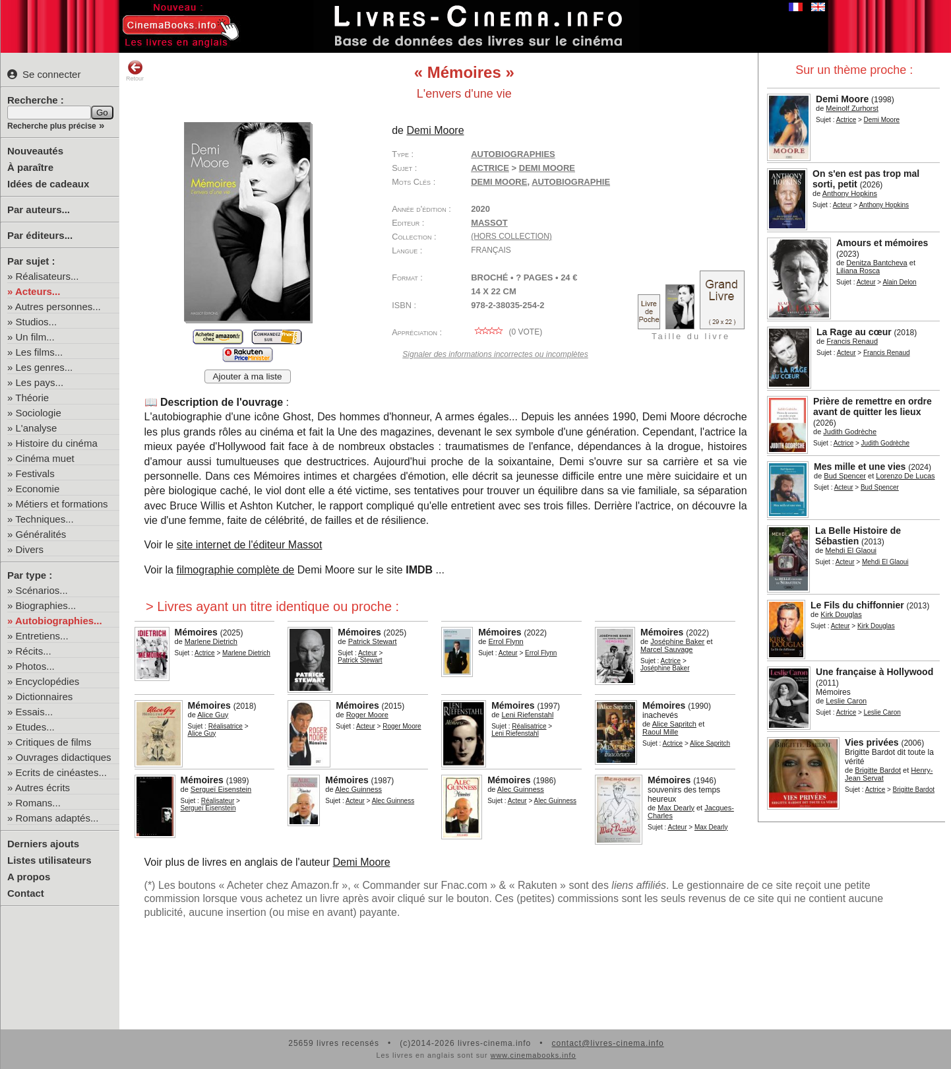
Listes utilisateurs (49, 860)
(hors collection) (511, 236)
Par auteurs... (38, 209)
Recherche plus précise (51, 126)
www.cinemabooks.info (533, 1055)
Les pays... (40, 382)
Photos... (35, 666)
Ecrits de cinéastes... (61, 772)
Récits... (33, 651)
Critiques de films (54, 742)
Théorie (32, 397)
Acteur (842, 205)
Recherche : (35, 100)
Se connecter (43, 74)
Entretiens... (42, 635)
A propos (28, 876)
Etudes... (35, 726)
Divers (30, 549)
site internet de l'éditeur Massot (249, 544)
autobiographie (571, 182)
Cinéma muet (45, 458)
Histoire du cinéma (57, 443)
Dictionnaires (44, 696)
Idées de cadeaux (48, 183)
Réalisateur (218, 800)
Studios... (36, 321)
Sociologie (38, 412)
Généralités (41, 534)
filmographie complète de (235, 569)
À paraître (30, 167)
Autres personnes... (58, 306)
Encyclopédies (48, 681)
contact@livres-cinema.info (607, 1043)
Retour (135, 70)
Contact (25, 893)
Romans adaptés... (57, 818)
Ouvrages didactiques (63, 757)
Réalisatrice (225, 726)
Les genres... (44, 367)
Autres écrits (42, 787)
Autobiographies (513, 154)
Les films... (39, 352)
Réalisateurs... (47, 276)
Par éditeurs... (40, 235)
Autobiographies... (58, 620)
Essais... (34, 711)
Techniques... (44, 519)
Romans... (38, 802)
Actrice (846, 119)
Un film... (35, 336)
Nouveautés (35, 150)
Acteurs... (37, 291)
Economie (38, 488)
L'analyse (36, 428)
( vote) (506, 332)
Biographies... (46, 605)
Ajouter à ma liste (247, 376)
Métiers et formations (62, 503)
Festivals (35, 473)
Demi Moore (499, 182)
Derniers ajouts (43, 843)
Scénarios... (42, 590)
